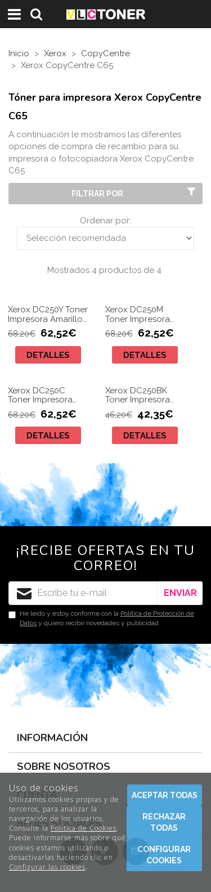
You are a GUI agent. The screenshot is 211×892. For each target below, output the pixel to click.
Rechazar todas (164, 822)
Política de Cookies (83, 828)
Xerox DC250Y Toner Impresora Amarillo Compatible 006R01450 (48, 314)
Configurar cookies (164, 855)
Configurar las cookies (47, 867)
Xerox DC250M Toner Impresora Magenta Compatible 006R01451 (137, 314)
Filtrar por (134, 193)
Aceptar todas (164, 795)
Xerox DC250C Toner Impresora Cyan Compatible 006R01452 (43, 395)
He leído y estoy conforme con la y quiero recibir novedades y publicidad (101, 618)
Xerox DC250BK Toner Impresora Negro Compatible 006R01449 (142, 395)
